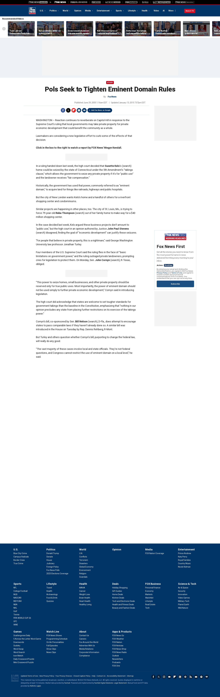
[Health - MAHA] (82, 588)
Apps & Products (122, 631)
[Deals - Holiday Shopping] (120, 588)
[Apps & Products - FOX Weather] (118, 639)
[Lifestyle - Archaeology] (52, 594)
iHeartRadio (207, 677)
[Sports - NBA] (15, 604)
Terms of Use (176, 273)
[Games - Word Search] (19, 652)
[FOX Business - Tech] (147, 608)
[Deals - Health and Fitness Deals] (123, 604)
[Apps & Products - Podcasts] (116, 662)
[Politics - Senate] (49, 557)
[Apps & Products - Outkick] (115, 656)
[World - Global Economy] (86, 567)
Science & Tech (187, 583)
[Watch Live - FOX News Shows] (54, 635)
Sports (119, 11)
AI (164, 11)
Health (145, 11)
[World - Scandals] (83, 577)
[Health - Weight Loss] (84, 594)
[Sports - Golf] (15, 611)
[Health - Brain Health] (84, 598)
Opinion (77, 11)
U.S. (42, 11)
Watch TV (190, 11)
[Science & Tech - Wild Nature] (183, 608)
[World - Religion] (82, 573)
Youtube (169, 677)
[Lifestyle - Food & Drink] (51, 598)
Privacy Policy (162, 273)
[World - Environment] (85, 570)
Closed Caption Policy (82, 676)
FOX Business (153, 583)
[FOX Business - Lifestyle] (149, 601)
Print (79, 110)
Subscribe (175, 284)
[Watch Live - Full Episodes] (52, 645)
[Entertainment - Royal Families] (184, 560)
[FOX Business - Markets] (149, 594)
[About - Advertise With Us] (87, 645)
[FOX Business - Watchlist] (149, 598)
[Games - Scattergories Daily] (21, 635)
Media (88, 11)
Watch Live (52, 631)
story (110, 83)
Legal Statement (120, 683)
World (66, 11)
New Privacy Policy (47, 676)
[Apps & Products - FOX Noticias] (117, 645)
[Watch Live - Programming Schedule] (56, 639)
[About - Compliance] (84, 656)
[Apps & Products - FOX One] (116, 666)
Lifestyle (132, 11)
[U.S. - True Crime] (18, 563)
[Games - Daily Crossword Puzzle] (23, 659)
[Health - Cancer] (82, 591)
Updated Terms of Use (29, 676)
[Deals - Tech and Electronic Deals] (123, 601)
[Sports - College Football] (20, 591)
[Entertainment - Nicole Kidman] (184, 567)
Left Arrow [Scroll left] (4, 28)
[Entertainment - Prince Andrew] (184, 553)
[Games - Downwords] (18, 642)
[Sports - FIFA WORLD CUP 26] (22, 618)
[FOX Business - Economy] (149, 591)
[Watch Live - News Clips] (51, 652)
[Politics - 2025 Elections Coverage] (57, 573)
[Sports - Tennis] (16, 614)
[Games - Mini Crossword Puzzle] (23, 662)
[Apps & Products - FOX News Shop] (119, 649)
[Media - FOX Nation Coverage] (154, 553)
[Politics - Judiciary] (50, 563)
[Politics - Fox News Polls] (52, 570)
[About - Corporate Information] (89, 652)
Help (93, 676)
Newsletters (196, 677)
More (171, 11)
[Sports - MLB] (15, 594)
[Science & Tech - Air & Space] (183, 588)
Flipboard (73, 110)
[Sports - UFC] (15, 621)
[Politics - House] (49, 560)
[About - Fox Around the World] (88, 642)
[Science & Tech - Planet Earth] (183, 604)
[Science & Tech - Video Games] (184, 598)
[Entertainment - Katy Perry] (182, 557)
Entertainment (103, 11)
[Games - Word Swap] (18, 649)
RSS (191, 677)
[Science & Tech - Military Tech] (183, 601)
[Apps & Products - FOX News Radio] (119, 652)
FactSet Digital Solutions (103, 683)
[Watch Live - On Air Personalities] (55, 642)
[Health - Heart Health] (84, 601)
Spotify (201, 677)
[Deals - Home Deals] (117, 594)
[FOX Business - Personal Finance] (152, 588)
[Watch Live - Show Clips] (51, 649)
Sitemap (130, 676)
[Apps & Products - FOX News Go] (118, 635)
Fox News (32, 10)
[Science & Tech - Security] (181, 591)
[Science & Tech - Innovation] (182, 594)
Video (156, 11)
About (82, 631)
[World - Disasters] (83, 563)
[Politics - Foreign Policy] (52, 567)
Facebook (63, 110)
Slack (185, 677)
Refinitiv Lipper (35, 686)
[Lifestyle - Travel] (49, 588)
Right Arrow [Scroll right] (214, 28)
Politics (53, 11)
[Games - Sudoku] (16, 645)
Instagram (164, 677)
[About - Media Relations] (86, 649)
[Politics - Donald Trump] (52, 553)
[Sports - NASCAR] (17, 598)
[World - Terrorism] (83, 560)
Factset (67, 683)
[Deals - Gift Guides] (117, 591)
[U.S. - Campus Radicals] (21, 557)
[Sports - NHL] (15, 608)
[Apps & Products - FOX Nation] (117, 642)
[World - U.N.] (81, 553)
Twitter (68, 110)
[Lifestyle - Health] (49, 591)
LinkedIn (180, 677)
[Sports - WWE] (15, 625)
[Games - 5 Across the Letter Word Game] (27, 639)
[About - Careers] (82, 639)
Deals (115, 583)
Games (17, 631)
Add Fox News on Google (100, 110)
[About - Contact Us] (84, 635)
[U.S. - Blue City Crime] (20, 553)
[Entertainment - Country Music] (184, 563)
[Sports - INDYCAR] (17, 601)
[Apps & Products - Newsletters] (117, 659)
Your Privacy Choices (64, 676)
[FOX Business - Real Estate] (150, 604)
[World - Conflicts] (83, 557)
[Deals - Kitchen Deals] (118, 598)
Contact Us (101, 676)
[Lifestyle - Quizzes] (50, 601)
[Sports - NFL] (15, 588)
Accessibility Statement (116, 676)
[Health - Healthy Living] (85, 604)
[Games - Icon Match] (18, 656)
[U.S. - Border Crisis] (19, 560)
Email (84, 110)
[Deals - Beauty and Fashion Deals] (123, 608)
